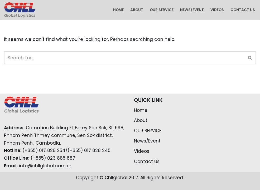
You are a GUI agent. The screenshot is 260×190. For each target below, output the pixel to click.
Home (118, 9)
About (136, 9)
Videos (217, 9)
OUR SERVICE (162, 9)
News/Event (192, 9)
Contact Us (242, 9)
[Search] (124, 57)
